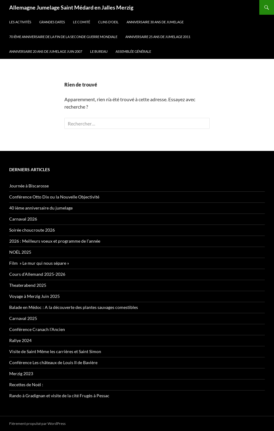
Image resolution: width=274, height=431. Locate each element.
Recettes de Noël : (26, 384)
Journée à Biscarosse (29, 185)
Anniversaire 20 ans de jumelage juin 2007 (45, 51)
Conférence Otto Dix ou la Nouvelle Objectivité (54, 196)
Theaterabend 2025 (27, 285)
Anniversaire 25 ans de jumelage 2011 (157, 37)
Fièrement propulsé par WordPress (37, 423)
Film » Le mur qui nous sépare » (39, 263)
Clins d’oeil (108, 22)
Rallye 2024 (20, 340)
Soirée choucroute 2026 (32, 230)
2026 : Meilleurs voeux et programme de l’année (54, 241)
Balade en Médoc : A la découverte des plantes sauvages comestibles (73, 307)
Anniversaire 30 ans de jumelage (155, 22)
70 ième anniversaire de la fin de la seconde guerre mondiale (63, 37)
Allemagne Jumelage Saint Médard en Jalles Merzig (71, 7)
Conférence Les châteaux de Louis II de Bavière (53, 362)
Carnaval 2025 (23, 318)
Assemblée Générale (133, 51)
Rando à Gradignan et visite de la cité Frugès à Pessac (59, 395)
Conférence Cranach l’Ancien (37, 329)
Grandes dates (52, 22)
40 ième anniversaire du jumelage (41, 207)
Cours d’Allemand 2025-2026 (37, 274)
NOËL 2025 (20, 252)
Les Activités (20, 22)
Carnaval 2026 (23, 218)
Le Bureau (99, 51)
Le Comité (81, 22)
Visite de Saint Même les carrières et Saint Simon (55, 351)
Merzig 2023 (21, 373)
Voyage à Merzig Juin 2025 (34, 296)
